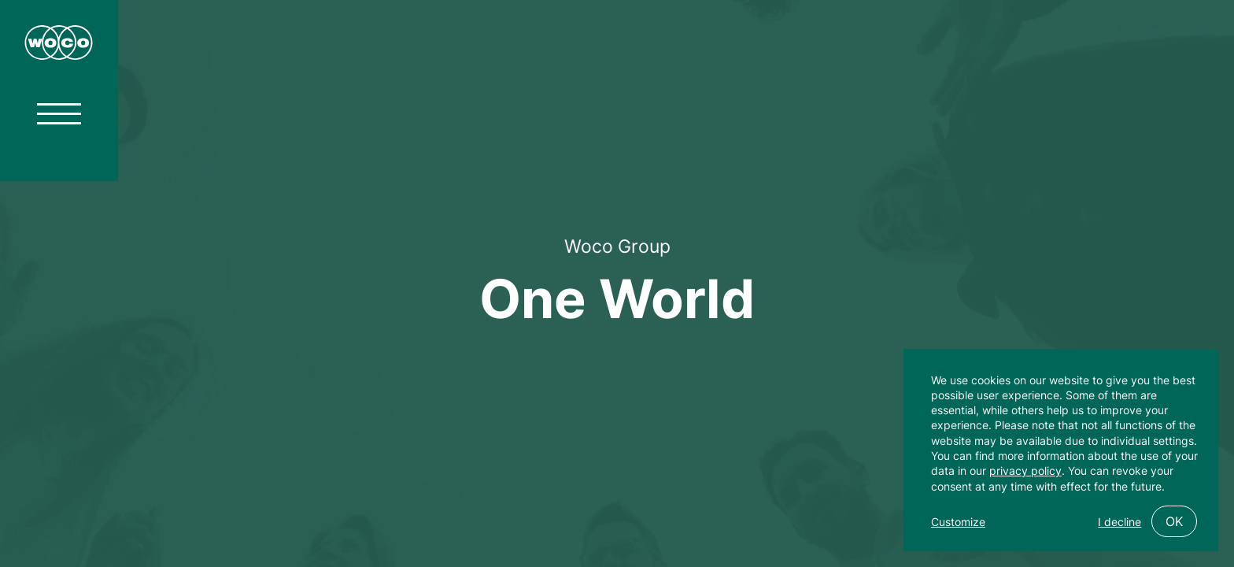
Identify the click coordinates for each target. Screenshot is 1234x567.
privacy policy (1025, 470)
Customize (958, 521)
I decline (1119, 521)
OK (1174, 521)
